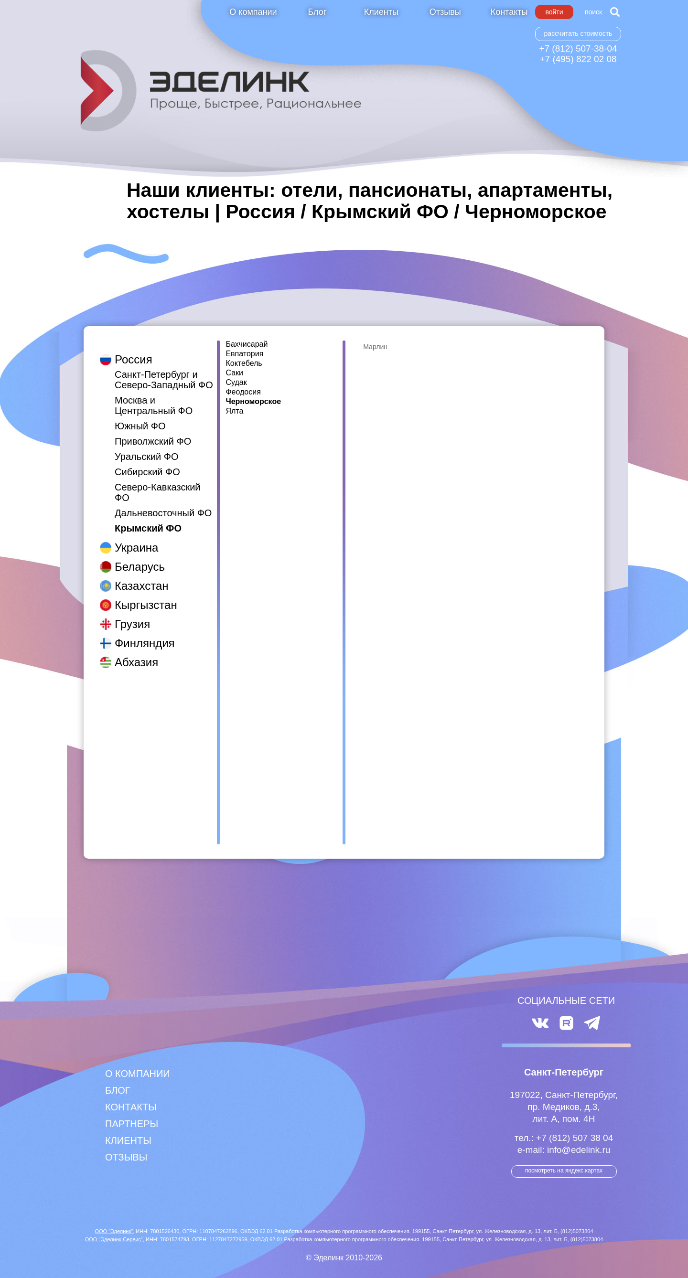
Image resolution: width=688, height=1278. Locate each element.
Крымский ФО (148, 518)
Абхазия (136, 652)
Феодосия (243, 392)
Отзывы (445, 12)
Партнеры (131, 1123)
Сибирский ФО (147, 462)
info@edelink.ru (578, 1150)
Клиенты (381, 12)
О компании (253, 12)
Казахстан (141, 576)
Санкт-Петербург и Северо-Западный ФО (164, 370)
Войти (554, 12)
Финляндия (145, 633)
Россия (133, 349)
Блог (317, 12)
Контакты (509, 12)
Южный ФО (140, 416)
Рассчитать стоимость (578, 33)
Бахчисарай (247, 344)
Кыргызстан (146, 595)
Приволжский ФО (153, 431)
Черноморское (253, 401)
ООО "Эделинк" (114, 1231)
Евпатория (244, 354)
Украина (136, 538)
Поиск (593, 12)
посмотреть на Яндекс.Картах (563, 1170)
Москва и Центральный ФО (154, 395)
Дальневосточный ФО (163, 503)
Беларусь (140, 557)
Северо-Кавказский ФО (158, 482)
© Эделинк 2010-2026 (344, 1258)
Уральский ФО (147, 447)
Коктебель (244, 363)
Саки (234, 373)
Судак (236, 382)
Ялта (234, 411)
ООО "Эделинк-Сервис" (114, 1239)
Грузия (132, 614)
